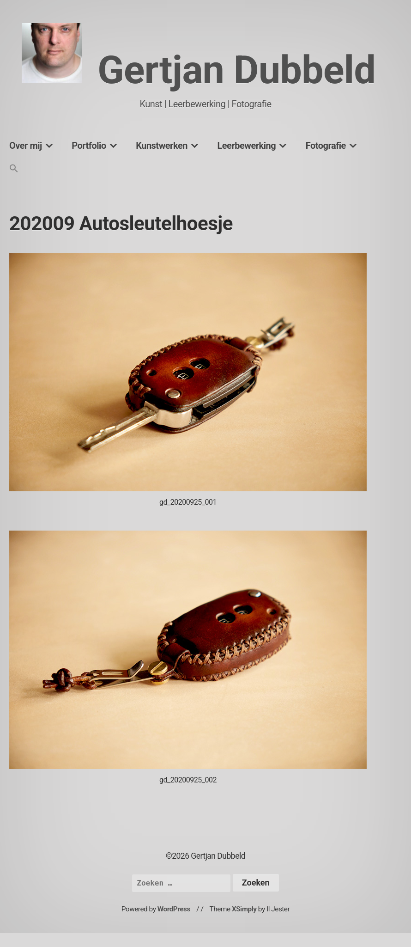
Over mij (25, 145)
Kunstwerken (161, 145)
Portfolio (89, 145)
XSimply (244, 909)
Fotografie (326, 145)
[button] (14, 169)
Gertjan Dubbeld (236, 70)
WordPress (173, 909)
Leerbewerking (246, 145)
